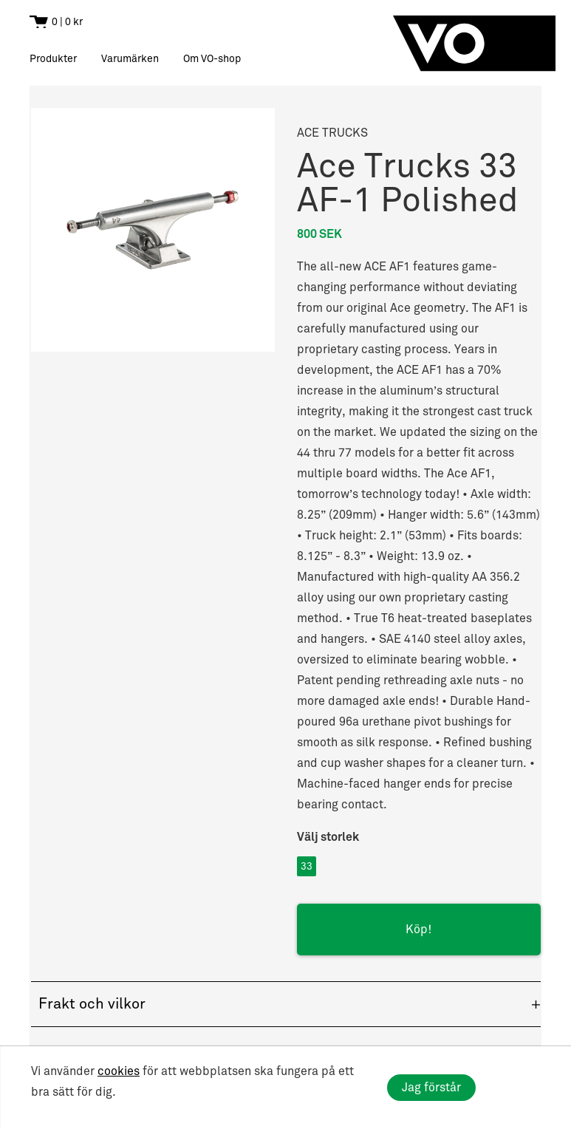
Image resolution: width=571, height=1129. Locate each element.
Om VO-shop (212, 58)
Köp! (418, 929)
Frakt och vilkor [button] (92, 1004)
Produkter (53, 58)
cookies (119, 1071)
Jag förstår (431, 1087)
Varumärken (130, 58)
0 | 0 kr (67, 22)
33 (306, 866)
